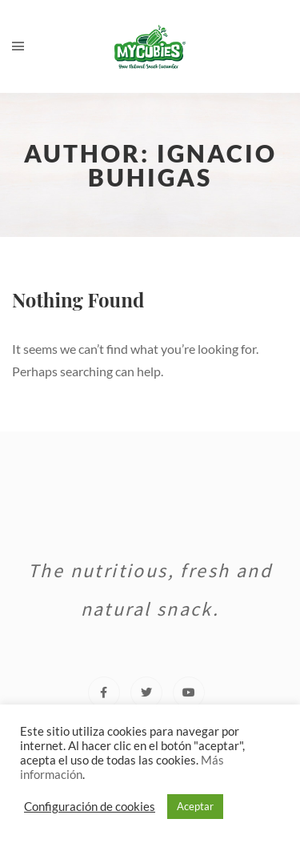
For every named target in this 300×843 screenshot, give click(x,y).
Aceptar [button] (195, 806)
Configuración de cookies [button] (89, 806)
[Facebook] (104, 692)
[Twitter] (146, 692)
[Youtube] (189, 692)
